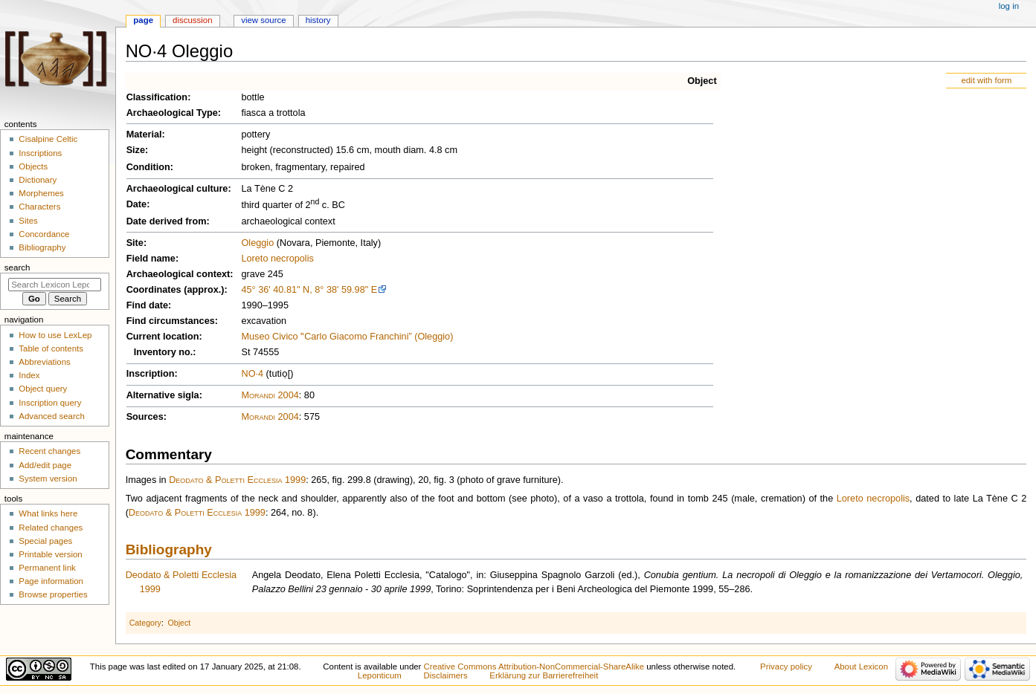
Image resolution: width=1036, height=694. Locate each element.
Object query (43, 388)
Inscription (150, 374)
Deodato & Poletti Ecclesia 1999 (237, 480)
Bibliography (169, 549)
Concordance (44, 234)
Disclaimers (446, 675)
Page (143, 20)
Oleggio (257, 243)
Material (144, 134)
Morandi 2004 (269, 395)
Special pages (45, 540)
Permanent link (47, 567)
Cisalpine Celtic (48, 138)
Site (135, 243)
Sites (28, 220)
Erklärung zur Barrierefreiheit (543, 675)
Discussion (192, 20)
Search (17, 267)
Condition (148, 167)
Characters (39, 206)
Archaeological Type (172, 113)
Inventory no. (163, 352)
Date (136, 204)
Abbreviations (44, 361)
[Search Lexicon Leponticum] (54, 284)
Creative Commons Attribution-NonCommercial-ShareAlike (534, 666)
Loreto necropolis (277, 258)
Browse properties (53, 594)
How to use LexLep (55, 335)
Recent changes (49, 451)
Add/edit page (45, 465)
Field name (151, 258)
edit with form (986, 80)
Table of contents (51, 348)
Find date (147, 305)
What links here (48, 513)
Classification (157, 97)
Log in (1009, 5)
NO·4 (252, 374)
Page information (51, 581)
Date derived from (166, 221)
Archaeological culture (177, 189)
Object (701, 81)
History (318, 20)
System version (48, 478)
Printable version (50, 554)
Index (29, 375)
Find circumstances (170, 321)
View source (263, 20)
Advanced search (52, 416)
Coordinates (153, 290)
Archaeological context (178, 274)
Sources (145, 417)
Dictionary (38, 179)
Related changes (51, 527)
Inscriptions (40, 153)
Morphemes (41, 193)
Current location (162, 336)
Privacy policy (786, 666)
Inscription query (50, 402)
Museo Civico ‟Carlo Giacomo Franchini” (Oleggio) (347, 336)
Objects (33, 166)
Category (145, 622)
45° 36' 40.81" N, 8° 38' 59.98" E (309, 290)
